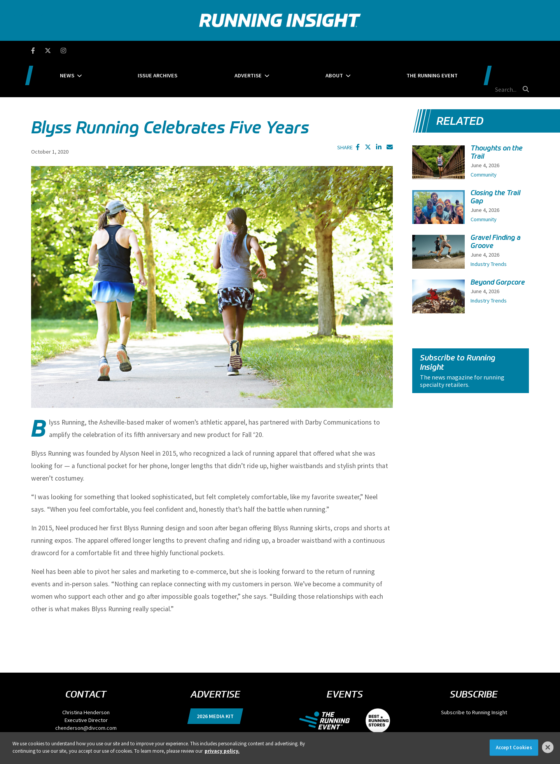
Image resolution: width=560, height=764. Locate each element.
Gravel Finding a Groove (496, 204)
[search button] (524, 50)
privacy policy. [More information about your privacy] (222, 751)
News (121, 50)
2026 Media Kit (215, 679)
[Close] (548, 747)
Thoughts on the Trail (497, 115)
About (339, 50)
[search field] (491, 50)
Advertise (269, 50)
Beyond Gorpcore (498, 245)
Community (484, 137)
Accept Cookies (514, 747)
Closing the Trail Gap (495, 160)
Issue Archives (195, 50)
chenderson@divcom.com (86, 690)
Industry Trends (489, 227)
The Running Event (421, 50)
